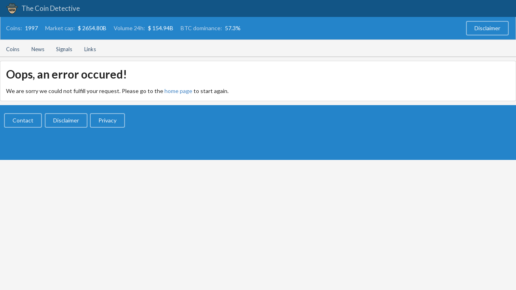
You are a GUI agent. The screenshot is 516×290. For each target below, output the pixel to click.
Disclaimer (487, 28)
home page (178, 90)
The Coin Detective (43, 8)
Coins (12, 49)
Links (90, 49)
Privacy (107, 120)
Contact (22, 120)
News (37, 49)
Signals (64, 49)
